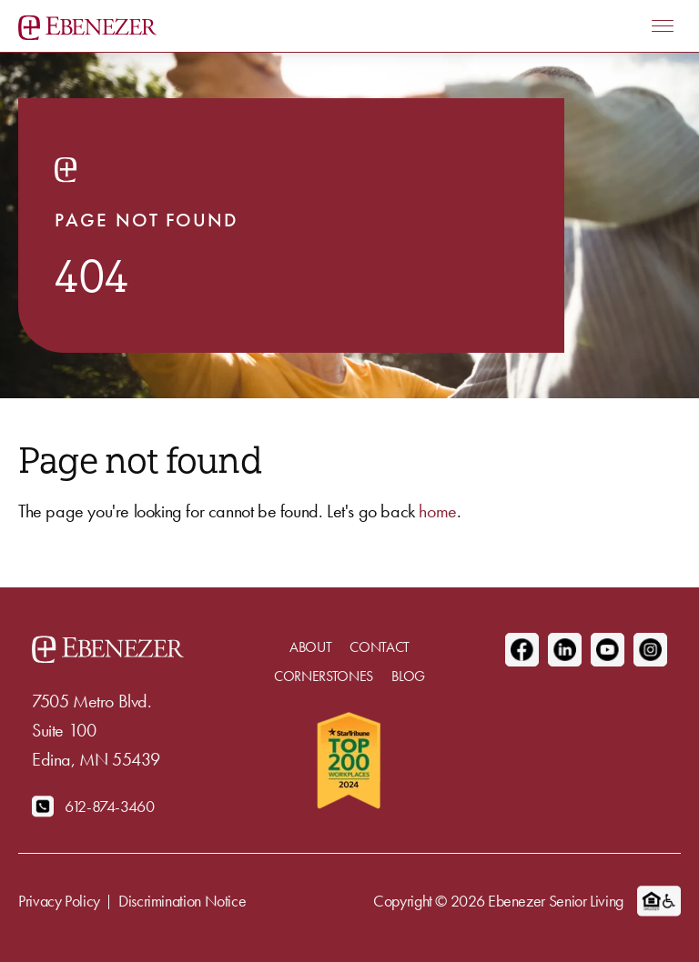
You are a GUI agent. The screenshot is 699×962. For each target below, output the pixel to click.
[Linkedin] (565, 649)
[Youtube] (607, 649)
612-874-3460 (110, 806)
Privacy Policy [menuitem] (59, 900)
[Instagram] (650, 649)
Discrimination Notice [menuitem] (182, 900)
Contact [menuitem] (380, 646)
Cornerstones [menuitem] (323, 676)
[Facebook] (522, 649)
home (437, 511)
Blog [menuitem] (408, 676)
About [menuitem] (310, 646)
